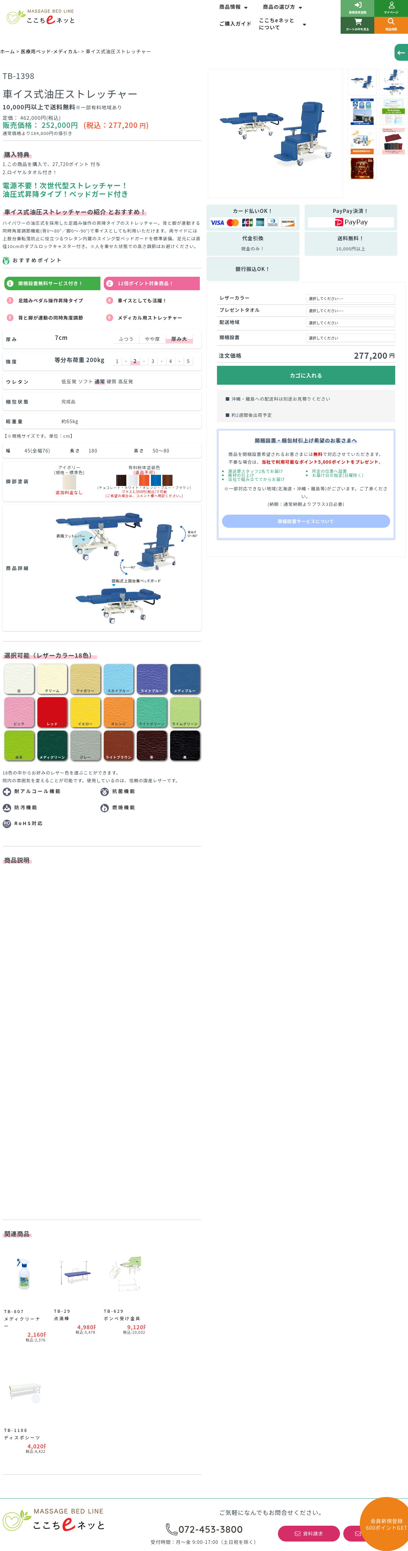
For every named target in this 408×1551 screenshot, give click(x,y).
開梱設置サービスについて (306, 521)
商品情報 (234, 6)
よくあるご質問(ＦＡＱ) (235, 1277)
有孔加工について (134, 1277)
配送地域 (230, 322)
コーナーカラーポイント (32, 1331)
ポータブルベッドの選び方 (136, 1309)
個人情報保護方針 (330, 1277)
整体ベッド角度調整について (139, 1319)
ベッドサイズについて (139, 1257)
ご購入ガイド (235, 23)
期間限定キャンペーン (29, 1257)
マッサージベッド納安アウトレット (44, 1267)
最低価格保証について (233, 1296)
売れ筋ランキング (24, 1277)
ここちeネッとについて (283, 24)
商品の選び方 (283, 6)
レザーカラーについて (139, 1287)
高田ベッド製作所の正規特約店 (345, 1286)
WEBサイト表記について (134, 1299)
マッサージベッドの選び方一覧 (141, 1247)
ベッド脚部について (137, 1267)
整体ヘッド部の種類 (129, 1329)
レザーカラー (235, 297)
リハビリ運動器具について (34, 1311)
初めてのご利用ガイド (335, 1296)
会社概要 (320, 1257)
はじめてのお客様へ (231, 1267)
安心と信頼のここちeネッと (240, 1257)
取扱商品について (228, 1316)
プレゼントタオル (240, 309)
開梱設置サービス (228, 1286)
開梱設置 (230, 337)
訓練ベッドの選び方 (27, 1301)
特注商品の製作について (236, 1306)
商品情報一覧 (19, 1247)
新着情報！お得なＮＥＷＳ (34, 1286)
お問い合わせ (325, 1267)
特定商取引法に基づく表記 (340, 1247)
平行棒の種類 (19, 1321)
